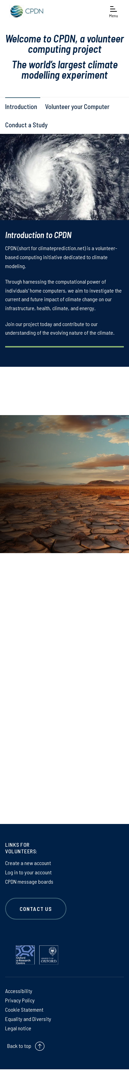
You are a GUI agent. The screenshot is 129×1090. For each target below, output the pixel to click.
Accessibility (18, 991)
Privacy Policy (20, 1000)
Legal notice (18, 1028)
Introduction (21, 106)
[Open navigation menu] (113, 11)
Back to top (19, 1045)
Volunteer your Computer (77, 106)
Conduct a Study (26, 125)
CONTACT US (36, 908)
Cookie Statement (24, 1009)
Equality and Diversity (28, 1018)
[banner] (25, 11)
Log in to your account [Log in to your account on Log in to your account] (28, 872)
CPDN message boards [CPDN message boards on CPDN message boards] (29, 881)
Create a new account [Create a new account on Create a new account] (28, 863)
